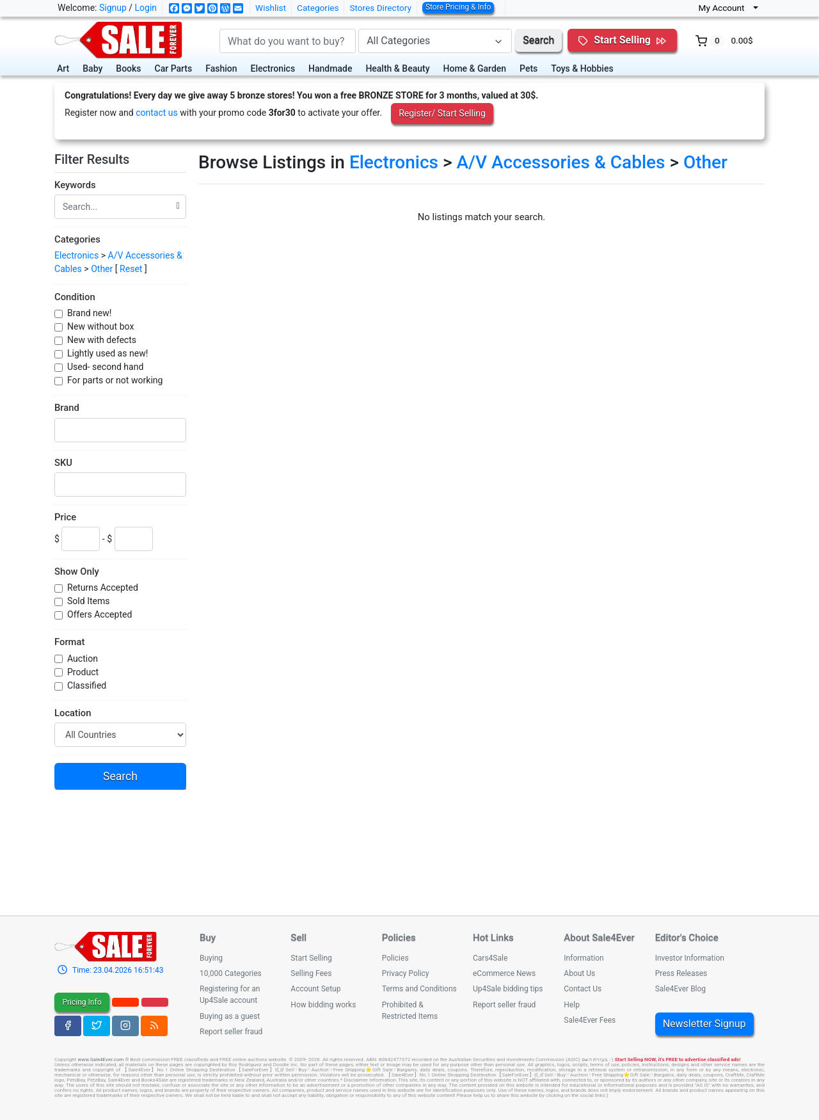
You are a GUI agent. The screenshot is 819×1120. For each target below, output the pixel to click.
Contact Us (582, 988)
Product (83, 672)
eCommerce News (504, 973)
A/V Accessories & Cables (560, 162)
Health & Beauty (397, 68)
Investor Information (689, 958)
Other (102, 269)
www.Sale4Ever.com (100, 1059)
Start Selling (310, 958)
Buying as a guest (230, 1016)
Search (538, 40)
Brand (66, 407)
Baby (92, 68)
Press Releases (681, 973)
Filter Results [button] (97, 159)
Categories (317, 8)
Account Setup (315, 988)
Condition (74, 297)
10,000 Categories (231, 973)
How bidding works (323, 1004)
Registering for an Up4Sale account (230, 994)
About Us (579, 973)
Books (128, 68)
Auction (82, 658)
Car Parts (174, 68)
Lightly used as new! (107, 353)
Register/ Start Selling (442, 113)
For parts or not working (115, 380)
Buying (211, 958)
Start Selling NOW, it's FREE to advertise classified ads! (678, 1059)
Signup (113, 8)
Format (69, 642)
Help (572, 1004)
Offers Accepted (99, 614)
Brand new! (89, 313)
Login (146, 8)
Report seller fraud (231, 1031)
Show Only (76, 571)
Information (583, 958)
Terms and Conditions (419, 988)
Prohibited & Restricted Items (410, 1010)
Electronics (273, 68)
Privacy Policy (405, 973)
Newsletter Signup (704, 1024)
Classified (86, 685)
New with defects (101, 340)
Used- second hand (105, 367)
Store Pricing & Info (458, 7)
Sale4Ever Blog (680, 988)
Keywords (75, 185)
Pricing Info (81, 1002)
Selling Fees (310, 973)
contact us (157, 113)
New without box (100, 326)
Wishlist (270, 8)
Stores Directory (380, 8)
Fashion (221, 68)
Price (65, 517)
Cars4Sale (490, 958)
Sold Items (88, 601)
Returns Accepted (102, 587)
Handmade (330, 68)
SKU (63, 462)
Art (63, 68)
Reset (131, 269)
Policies (395, 958)
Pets (528, 68)
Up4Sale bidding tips (508, 988)
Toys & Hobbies (582, 68)
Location (72, 713)
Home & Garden (475, 68)
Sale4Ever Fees (590, 1020)
